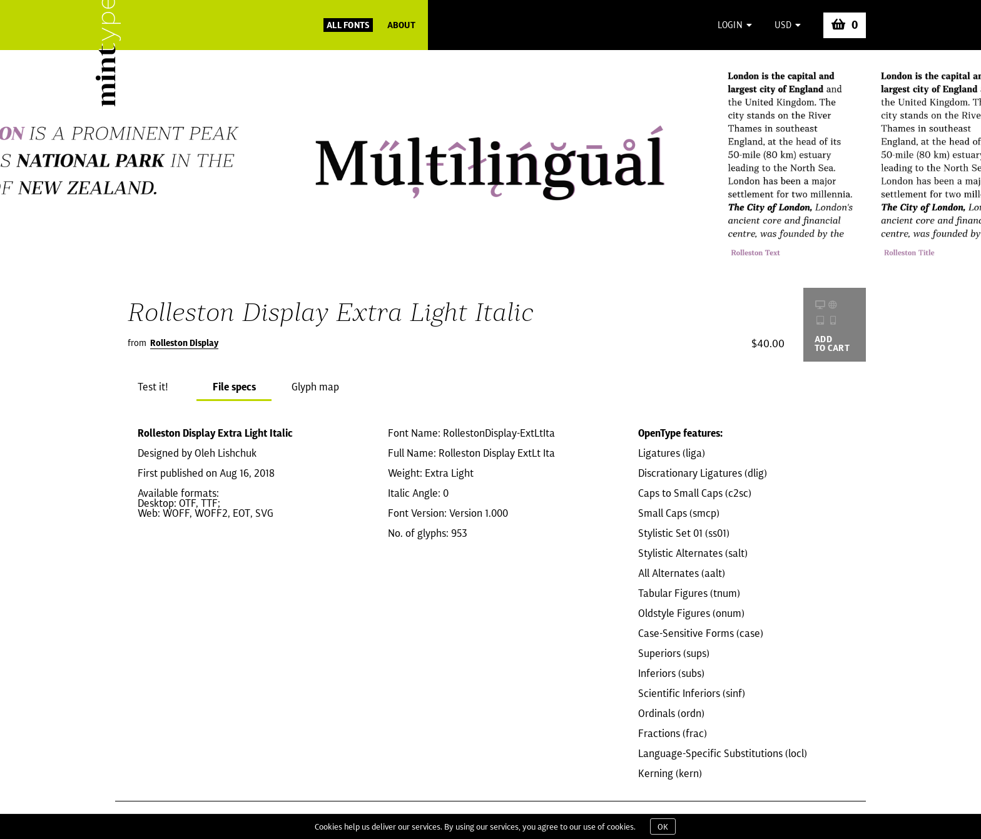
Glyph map (315, 386)
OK (663, 826)
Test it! (153, 386)
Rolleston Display (184, 342)
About (401, 25)
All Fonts (348, 25)
